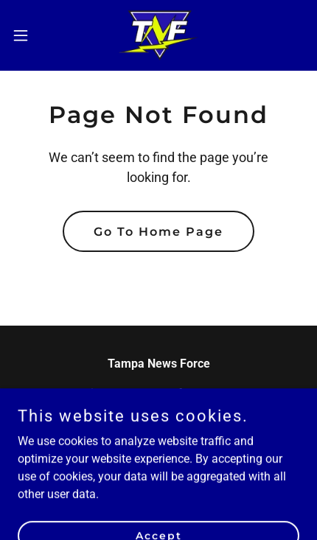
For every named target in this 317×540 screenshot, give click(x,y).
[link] (159, 35)
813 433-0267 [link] (158, 422)
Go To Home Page (158, 232)
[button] (29, 35)
